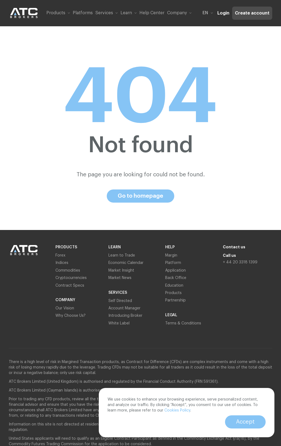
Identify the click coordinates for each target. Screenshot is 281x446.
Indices (61, 263)
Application (175, 270)
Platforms (83, 13)
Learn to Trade (121, 255)
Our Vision (64, 308)
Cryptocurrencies (71, 278)
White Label (119, 323)
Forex (60, 255)
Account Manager (124, 308)
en (208, 13)
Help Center (151, 13)
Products (173, 293)
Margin (171, 255)
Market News (119, 278)
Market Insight (121, 270)
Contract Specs (69, 285)
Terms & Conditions (183, 323)
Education (174, 285)
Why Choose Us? (70, 316)
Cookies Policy (177, 410)
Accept (245, 422)
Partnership (176, 300)
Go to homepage (140, 196)
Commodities (67, 270)
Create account (252, 13)
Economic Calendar (126, 263)
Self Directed (120, 301)
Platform (173, 263)
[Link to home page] (24, 13)
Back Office (175, 278)
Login (223, 13)
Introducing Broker (125, 316)
